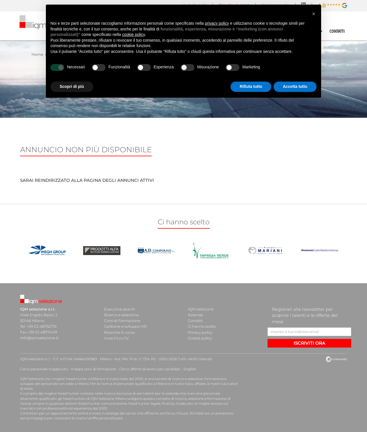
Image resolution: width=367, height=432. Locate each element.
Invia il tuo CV (116, 337)
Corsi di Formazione (122, 320)
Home (37, 54)
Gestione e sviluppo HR (125, 326)
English (190, 369)
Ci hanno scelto (202, 326)
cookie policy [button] (133, 34)
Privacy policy (200, 332)
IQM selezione (201, 309)
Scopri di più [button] (72, 86)
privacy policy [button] (217, 23)
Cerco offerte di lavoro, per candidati (149, 369)
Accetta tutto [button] (295, 86)
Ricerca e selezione (121, 315)
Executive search (119, 309)
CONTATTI (337, 31)
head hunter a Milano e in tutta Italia (97, 379)
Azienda (195, 315)
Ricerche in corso (119, 332)
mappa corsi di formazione (93, 369)
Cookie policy (200, 337)
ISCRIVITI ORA (309, 343)
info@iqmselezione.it (39, 337)
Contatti (195, 320)
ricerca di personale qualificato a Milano (134, 383)
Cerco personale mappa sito (44, 369)
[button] (313, 13)
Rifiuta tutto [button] (251, 86)
